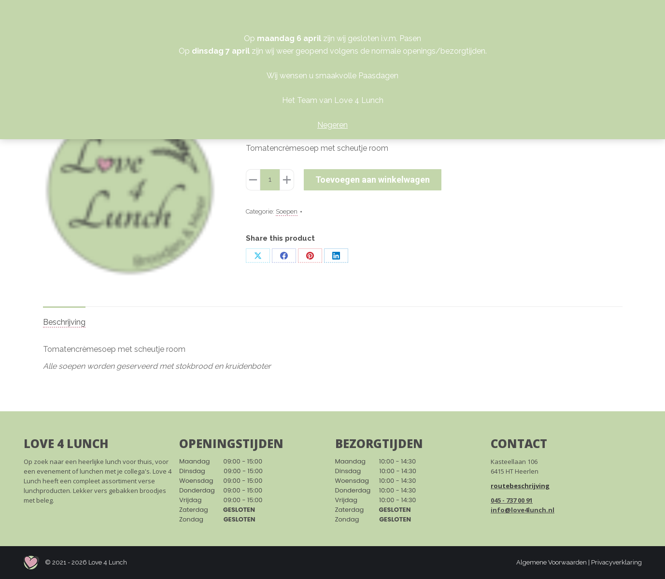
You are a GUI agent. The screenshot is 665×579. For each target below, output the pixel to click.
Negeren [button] (332, 125)
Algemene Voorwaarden (551, 562)
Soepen (286, 211)
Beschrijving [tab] (64, 322)
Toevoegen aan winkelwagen (372, 179)
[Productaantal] (270, 179)
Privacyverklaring (616, 562)
